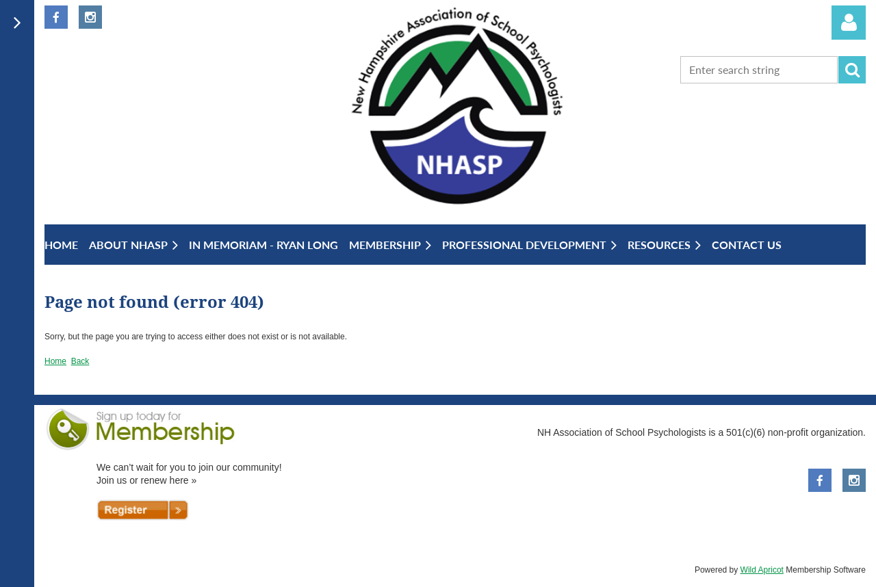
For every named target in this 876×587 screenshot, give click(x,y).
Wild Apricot (762, 570)
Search (852, 69)
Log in (849, 22)
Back (80, 361)
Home (55, 361)
